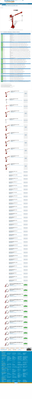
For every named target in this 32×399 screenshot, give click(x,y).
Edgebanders (19, 380)
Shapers (19, 381)
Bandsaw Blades (4, 378)
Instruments (3, 365)
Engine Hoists (3, 353)
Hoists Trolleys (14, 353)
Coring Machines (4, 357)
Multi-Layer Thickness (14, 367)
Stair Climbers (24, 362)
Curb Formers (8, 357)
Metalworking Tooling (24, 373)
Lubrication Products (24, 353)
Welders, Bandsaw (14, 377)
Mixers (13, 358)
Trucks (18, 371)
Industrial (3, 363)
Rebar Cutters (24, 358)
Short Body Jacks (20, 354)
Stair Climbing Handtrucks (14, 371)
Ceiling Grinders (20, 356)
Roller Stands (3, 371)
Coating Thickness (14, 366)
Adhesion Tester (9, 366)
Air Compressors (4, 356)
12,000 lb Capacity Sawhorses (4, 369)
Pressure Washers (20, 358)
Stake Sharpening (25, 381)
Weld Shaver (8, 377)
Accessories (3, 366)
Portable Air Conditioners (19, 362)
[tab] (1, 7)
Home (2, 351)
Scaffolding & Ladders (8, 359)
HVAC (2, 361)
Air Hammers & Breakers (8, 356)
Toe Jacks (24, 354)
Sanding (13, 381)
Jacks (18, 369)
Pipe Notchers (14, 374)
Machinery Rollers (25, 369)
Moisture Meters (9, 367)
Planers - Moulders (4, 381)
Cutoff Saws (13, 357)
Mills (2, 374)
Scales (8, 371)
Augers (13, 356)
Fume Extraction (4, 364)
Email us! (12, 2)
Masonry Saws (3, 358)
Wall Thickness (25, 367)
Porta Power (8, 354)
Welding (19, 377)
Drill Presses (8, 373)
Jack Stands (19, 353)
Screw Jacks (13, 354)
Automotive (3, 352)
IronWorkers (14, 373)
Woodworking (4, 4)
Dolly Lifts (13, 369)
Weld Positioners (4, 377)
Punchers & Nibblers (25, 374)
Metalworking (3, 372)
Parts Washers (3, 354)
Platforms (13, 364)
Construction (3, 355)
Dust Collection (14, 380)
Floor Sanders (19, 357)
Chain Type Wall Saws (25, 356)
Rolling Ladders (25, 364)
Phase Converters (9, 374)
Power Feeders (9, 381)
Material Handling (9, 358)
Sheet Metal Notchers (24, 376)
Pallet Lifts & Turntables (24, 370)
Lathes (18, 373)
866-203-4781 (8, 2)
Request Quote (26, 93)
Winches (24, 371)
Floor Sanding (24, 380)
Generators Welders (25, 357)
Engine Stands (8, 353)
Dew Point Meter (20, 366)
